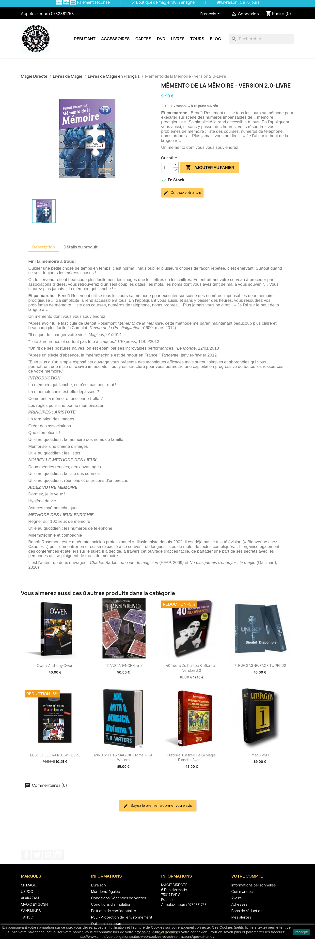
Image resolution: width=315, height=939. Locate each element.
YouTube (48, 855)
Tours (197, 38)
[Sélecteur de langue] (210, 14)
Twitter (37, 855)
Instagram (59, 855)
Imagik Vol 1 (260, 755)
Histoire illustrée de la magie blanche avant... (191, 757)
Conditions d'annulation (111, 904)
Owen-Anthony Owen (55, 665)
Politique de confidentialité (113, 910)
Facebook (26, 855)
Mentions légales (105, 891)
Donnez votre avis (182, 192)
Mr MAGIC (29, 885)
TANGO (27, 917)
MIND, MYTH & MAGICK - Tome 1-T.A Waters (123, 757)
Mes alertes (241, 917)
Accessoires (115, 38)
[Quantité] (167, 167)
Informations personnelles (253, 885)
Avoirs (236, 898)
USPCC (27, 891)
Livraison (98, 885)
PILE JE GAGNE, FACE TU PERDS (260, 665)
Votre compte (247, 876)
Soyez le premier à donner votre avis (157, 805)
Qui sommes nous (106, 923)
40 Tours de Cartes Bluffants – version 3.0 (192, 668)
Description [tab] (43, 247)
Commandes (242, 891)
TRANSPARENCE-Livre (123, 665)
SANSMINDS (31, 910)
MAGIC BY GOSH (34, 904)
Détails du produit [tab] (80, 247)
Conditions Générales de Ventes (118, 898)
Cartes (143, 38)
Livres (178, 38)
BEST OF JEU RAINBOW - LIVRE (55, 755)
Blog (215, 38)
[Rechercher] (261, 39)
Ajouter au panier (209, 167)
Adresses (239, 904)
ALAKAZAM (30, 898)
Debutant (84, 38)
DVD (161, 38)
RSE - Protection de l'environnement (121, 917)
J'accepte (301, 932)
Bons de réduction (247, 910)
